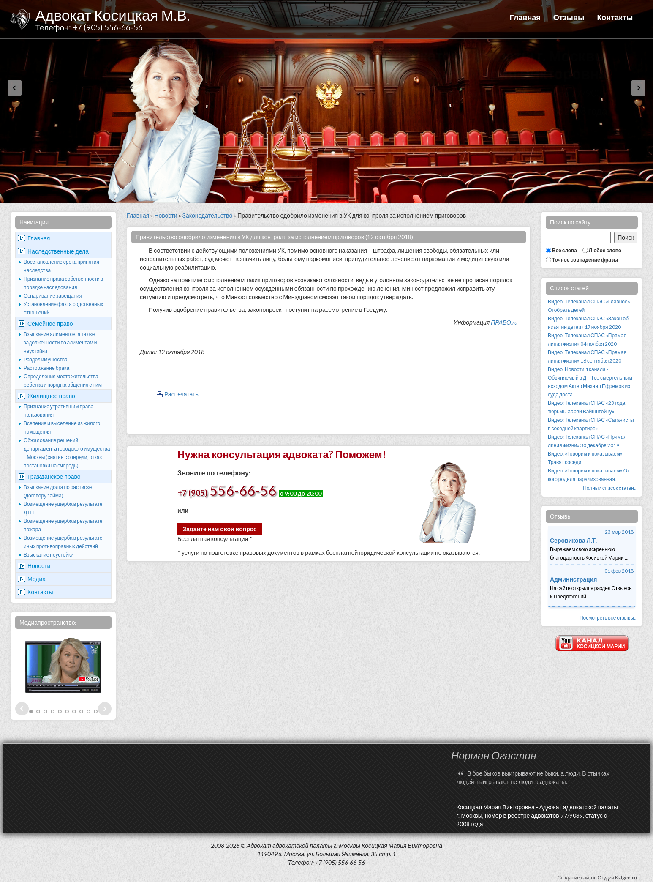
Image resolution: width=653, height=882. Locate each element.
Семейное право (50, 323)
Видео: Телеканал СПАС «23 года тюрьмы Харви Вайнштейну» (586, 407)
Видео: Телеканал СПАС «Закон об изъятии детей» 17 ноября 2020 (588, 322)
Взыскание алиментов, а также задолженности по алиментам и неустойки (60, 342)
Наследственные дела (58, 251)
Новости (38, 565)
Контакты (615, 17)
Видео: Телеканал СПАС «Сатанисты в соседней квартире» (591, 424)
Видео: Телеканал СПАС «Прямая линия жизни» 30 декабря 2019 (587, 441)
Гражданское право (54, 476)
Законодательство (207, 215)
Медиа (36, 578)
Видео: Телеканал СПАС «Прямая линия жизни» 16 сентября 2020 (587, 356)
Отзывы (569, 17)
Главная (525, 17)
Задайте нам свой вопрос (219, 528)
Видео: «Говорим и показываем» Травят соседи (585, 458)
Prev (22, 708)
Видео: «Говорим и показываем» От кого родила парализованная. (589, 474)
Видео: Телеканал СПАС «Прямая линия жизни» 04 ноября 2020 (587, 339)
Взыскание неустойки (48, 555)
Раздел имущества (46, 359)
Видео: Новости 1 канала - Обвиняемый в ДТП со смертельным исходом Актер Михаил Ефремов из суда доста (590, 382)
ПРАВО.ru (504, 322)
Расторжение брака (46, 368)
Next (105, 708)
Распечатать (181, 394)
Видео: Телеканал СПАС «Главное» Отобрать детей (589, 305)
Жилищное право (51, 395)
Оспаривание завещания (53, 295)
